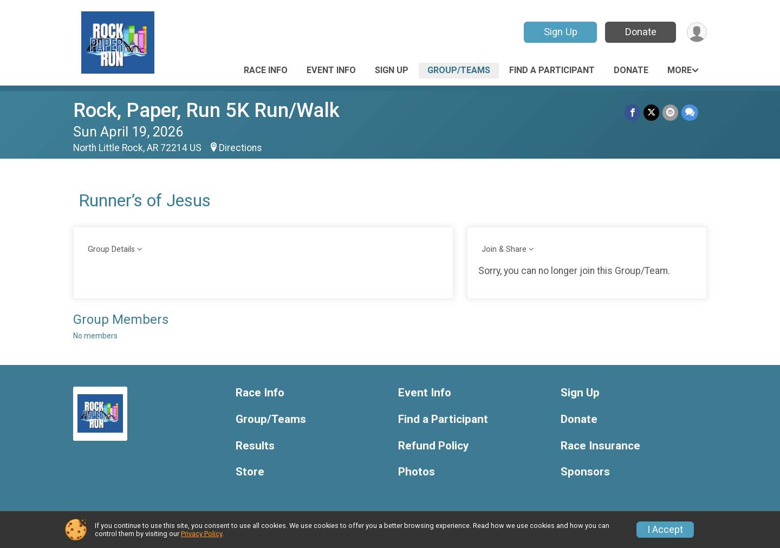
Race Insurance (600, 446)
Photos (416, 472)
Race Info (266, 70)
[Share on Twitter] (651, 112)
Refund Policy (433, 446)
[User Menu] (697, 32)
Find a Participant (552, 70)
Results (255, 446)
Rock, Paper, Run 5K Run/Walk (206, 110)
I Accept (665, 529)
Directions (240, 147)
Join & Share (504, 249)
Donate (640, 31)
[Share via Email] (670, 112)
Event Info (331, 70)
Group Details (111, 249)
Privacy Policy (201, 534)
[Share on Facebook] (632, 112)
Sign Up (560, 31)
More (679, 70)
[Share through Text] (689, 112)
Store (250, 472)
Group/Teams (458, 70)
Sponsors (585, 472)
